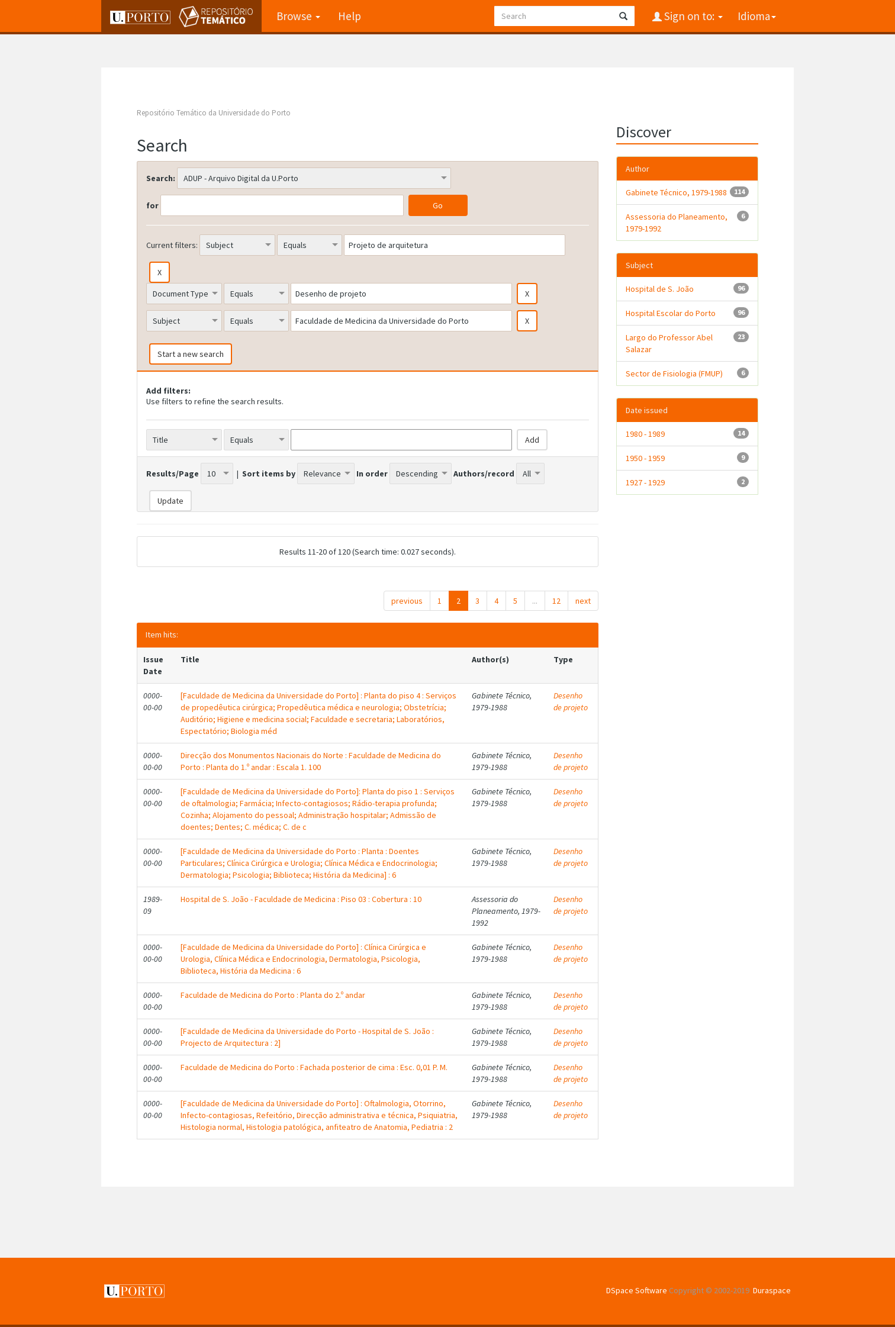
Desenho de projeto (570, 701)
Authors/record (483, 473)
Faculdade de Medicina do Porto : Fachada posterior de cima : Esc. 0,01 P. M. (314, 1067)
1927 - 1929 (645, 482)
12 (556, 600)
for (152, 205)
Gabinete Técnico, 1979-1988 (676, 192)
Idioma (757, 16)
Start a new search (190, 354)
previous (407, 600)
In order (372, 473)
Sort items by (268, 473)
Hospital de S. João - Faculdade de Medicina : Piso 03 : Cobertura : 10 (301, 899)
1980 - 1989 (645, 434)
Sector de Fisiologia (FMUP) (674, 373)
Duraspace (772, 1290)
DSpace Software (636, 1290)
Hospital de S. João (660, 289)
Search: (160, 178)
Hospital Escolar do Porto (671, 313)
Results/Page (172, 473)
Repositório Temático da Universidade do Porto (214, 113)
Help (349, 16)
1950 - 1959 (645, 458)
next (583, 600)
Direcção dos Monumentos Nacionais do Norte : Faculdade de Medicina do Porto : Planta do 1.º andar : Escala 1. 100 (311, 761)
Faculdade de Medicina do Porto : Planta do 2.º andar (273, 995)
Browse (298, 16)
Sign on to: (692, 16)
